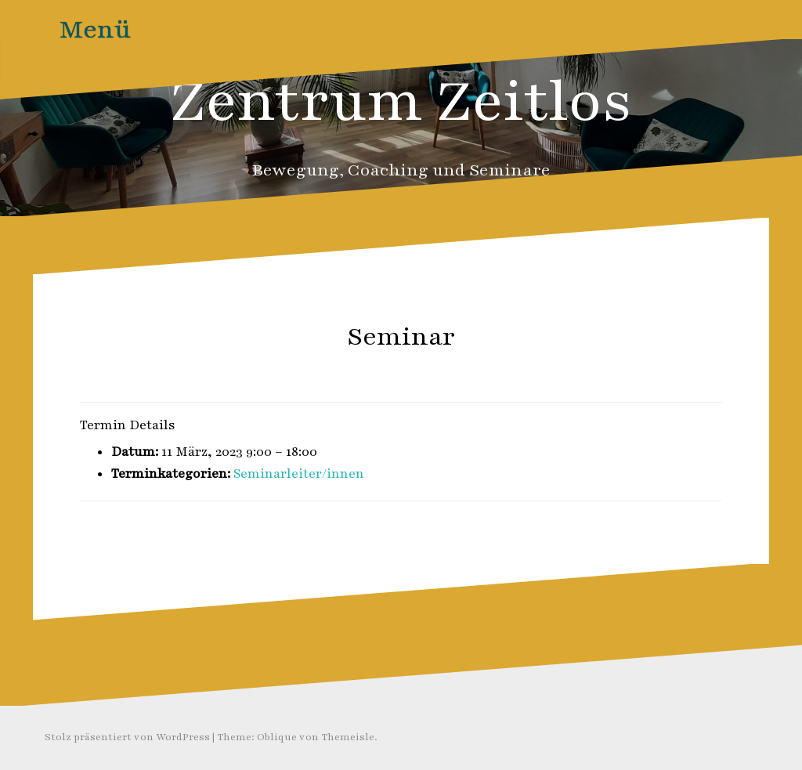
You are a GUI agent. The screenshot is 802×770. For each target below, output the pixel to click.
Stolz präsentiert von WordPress (127, 737)
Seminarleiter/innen (298, 474)
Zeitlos (431, 370)
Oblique (277, 737)
